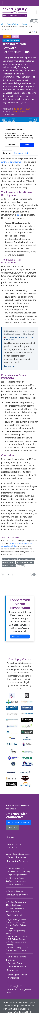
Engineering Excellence (11, 39)
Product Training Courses (16, 940)
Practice (15, 35)
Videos (24, 24)
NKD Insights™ (13, 979)
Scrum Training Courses (16, 943)
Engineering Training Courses (18, 926)
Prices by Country (14, 955)
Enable (27, 143)
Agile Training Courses (15, 915)
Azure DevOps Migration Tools (17, 984)
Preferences (12, 143)
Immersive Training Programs (15, 951)
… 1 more (21, 564)
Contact (12, 826)
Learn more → (11, 365)
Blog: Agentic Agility (15, 967)
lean (19, 213)
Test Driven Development (24, 561)
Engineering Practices (9, 558)
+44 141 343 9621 (14, 843)
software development (11, 160)
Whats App (11, 846)
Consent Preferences (16, 852)
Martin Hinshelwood (18, 110)
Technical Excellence (9, 564)
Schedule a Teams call (19, 635)
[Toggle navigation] (5, 3)
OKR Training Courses (15, 932)
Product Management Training (15, 936)
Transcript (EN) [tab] (21, 151)
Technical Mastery (8, 561)
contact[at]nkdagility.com (18, 849)
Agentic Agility (12, 24)
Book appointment (18, 821)
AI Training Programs (15, 918)
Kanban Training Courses (16, 929)
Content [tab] (7, 151)
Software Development (26, 558)
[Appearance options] (37, 21)
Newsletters (11, 970)
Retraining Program (15, 959)
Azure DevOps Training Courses (15, 922)
